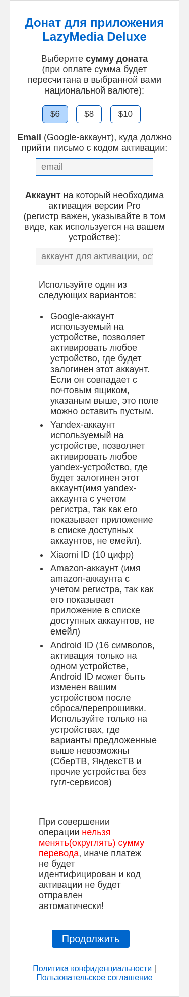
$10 (125, 114)
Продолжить (90, 938)
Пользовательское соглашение (94, 977)
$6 (55, 114)
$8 (89, 114)
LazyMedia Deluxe (94, 36)
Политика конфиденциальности (92, 968)
